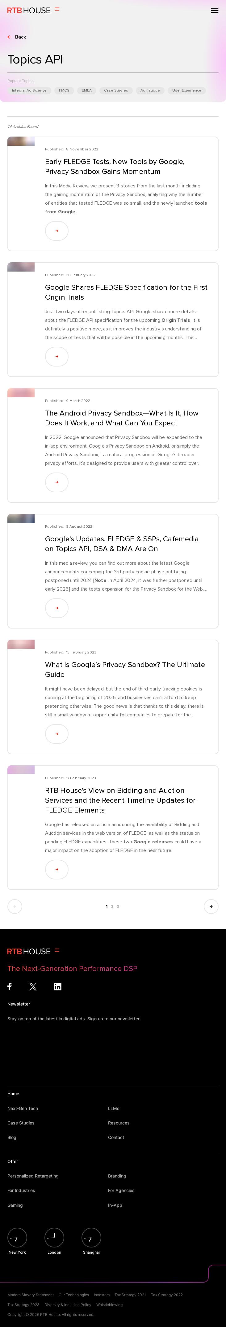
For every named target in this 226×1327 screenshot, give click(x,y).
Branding (120, 1175)
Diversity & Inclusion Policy (67, 1304)
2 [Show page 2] (112, 906)
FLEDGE (103, 203)
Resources (122, 1122)
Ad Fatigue (150, 90)
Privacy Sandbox (127, 194)
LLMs (116, 1108)
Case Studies (116, 90)
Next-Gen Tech (25, 1108)
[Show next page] (211, 906)
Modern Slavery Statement (30, 1294)
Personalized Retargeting (36, 1175)
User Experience (186, 90)
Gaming (18, 1205)
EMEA (87, 90)
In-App (118, 1205)
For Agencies (124, 1190)
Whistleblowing (109, 1304)
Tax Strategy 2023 (23, 1304)
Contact (119, 1137)
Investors (102, 1294)
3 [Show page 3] (118, 906)
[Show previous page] (14, 906)
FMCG (64, 90)
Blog (14, 1137)
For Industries (24, 1190)
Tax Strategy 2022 (167, 1294)
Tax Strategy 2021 (130, 1294)
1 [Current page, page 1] (107, 906)
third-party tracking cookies (168, 689)
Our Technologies (74, 1294)
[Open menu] (214, 10)
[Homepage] (33, 10)
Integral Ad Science (29, 90)
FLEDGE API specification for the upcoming (128, 320)
